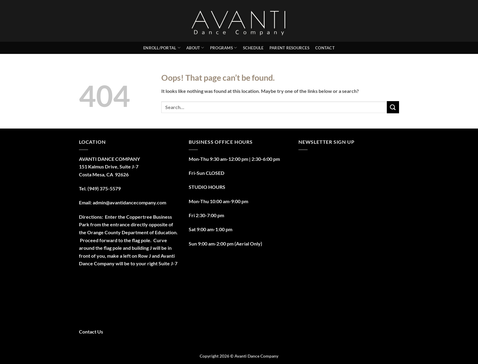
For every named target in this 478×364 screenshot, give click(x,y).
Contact (325, 47)
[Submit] (393, 107)
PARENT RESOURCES (289, 47)
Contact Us (91, 331)
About (195, 48)
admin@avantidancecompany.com (129, 202)
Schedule (253, 47)
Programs (223, 48)
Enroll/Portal (161, 48)
